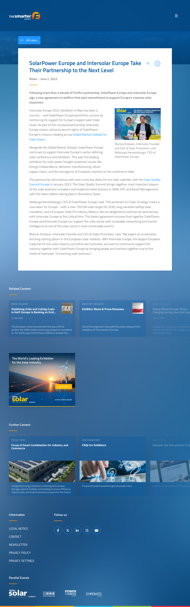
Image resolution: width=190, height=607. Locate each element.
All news (27, 40)
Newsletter (18, 544)
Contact (15, 536)
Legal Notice (18, 528)
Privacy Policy (20, 552)
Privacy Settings (21, 560)
